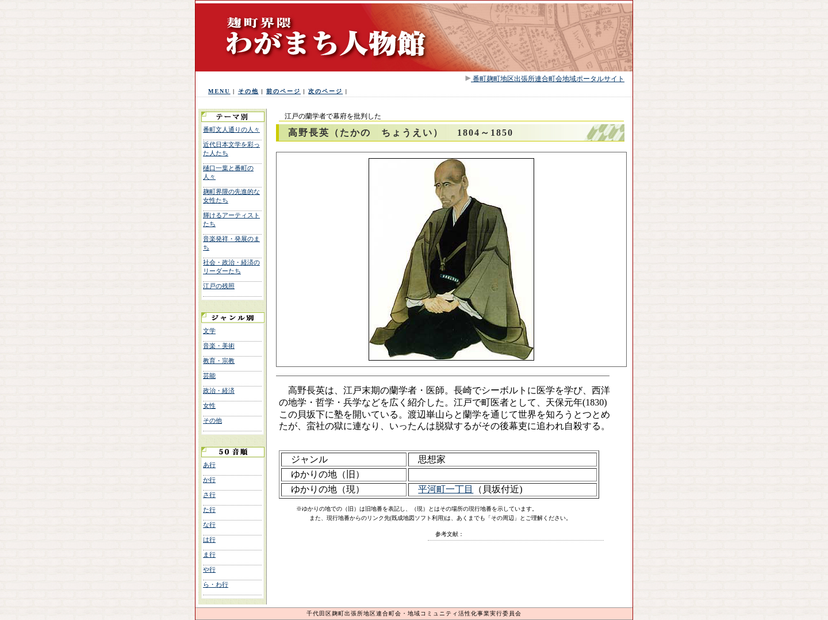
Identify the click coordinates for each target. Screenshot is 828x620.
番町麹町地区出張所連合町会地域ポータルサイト (547, 79)
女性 (209, 405)
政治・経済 (219, 390)
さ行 (209, 494)
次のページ (325, 91)
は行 (209, 539)
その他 (248, 91)
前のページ (283, 91)
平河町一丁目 (445, 489)
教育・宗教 (219, 360)
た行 (209, 509)
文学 (209, 330)
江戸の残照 (219, 285)
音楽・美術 (219, 345)
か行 (209, 479)
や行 (209, 569)
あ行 (209, 464)
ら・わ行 (215, 584)
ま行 (209, 554)
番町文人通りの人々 (231, 129)
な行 (209, 524)
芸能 (209, 375)
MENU (219, 91)
